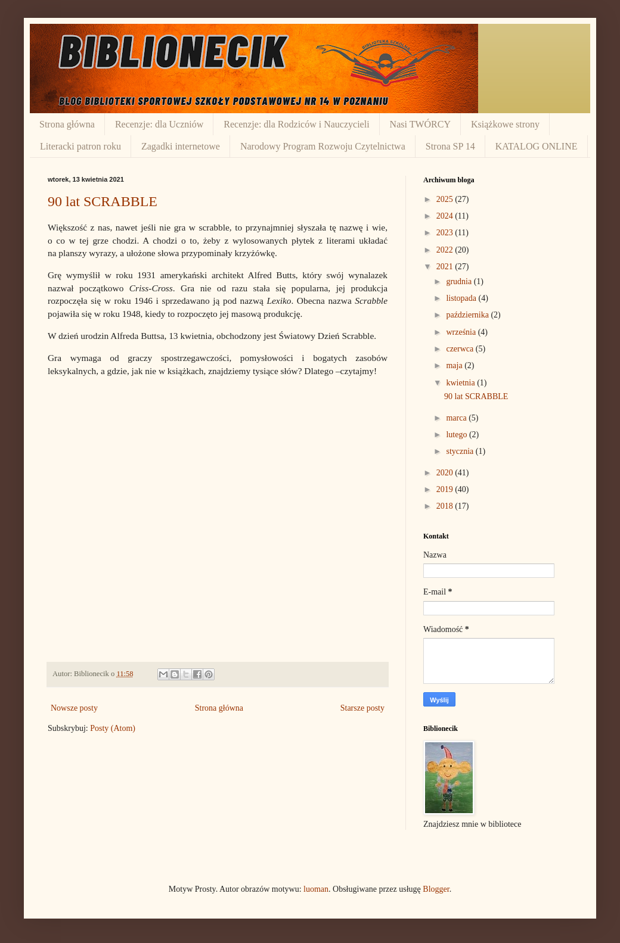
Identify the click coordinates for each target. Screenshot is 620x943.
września (462, 332)
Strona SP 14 (450, 146)
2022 (445, 249)
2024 (445, 215)
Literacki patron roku (80, 146)
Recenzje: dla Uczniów (159, 124)
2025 (445, 199)
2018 (445, 506)
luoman (315, 889)
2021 (445, 266)
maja (455, 365)
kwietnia (461, 382)
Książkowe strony (505, 124)
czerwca (460, 348)
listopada (462, 298)
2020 (445, 472)
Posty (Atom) (112, 728)
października (468, 314)
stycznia (460, 451)
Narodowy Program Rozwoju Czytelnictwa (322, 146)
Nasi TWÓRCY (420, 124)
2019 (445, 489)
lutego (457, 434)
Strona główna (67, 124)
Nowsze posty (74, 708)
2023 (445, 232)
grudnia (459, 281)
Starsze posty (362, 708)
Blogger (436, 889)
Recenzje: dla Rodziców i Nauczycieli (296, 124)
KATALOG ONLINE (536, 146)
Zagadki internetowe (180, 146)
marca (457, 417)
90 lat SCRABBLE (102, 201)
